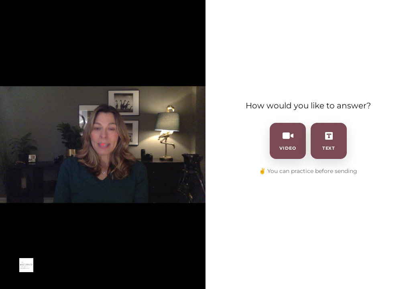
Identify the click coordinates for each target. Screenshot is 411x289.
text (329, 141)
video (287, 141)
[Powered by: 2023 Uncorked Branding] (26, 265)
